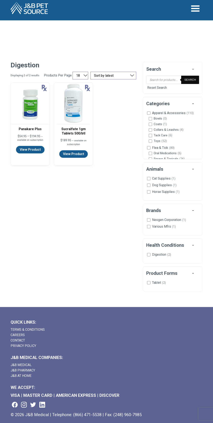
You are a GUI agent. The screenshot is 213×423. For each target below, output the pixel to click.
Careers (18, 335)
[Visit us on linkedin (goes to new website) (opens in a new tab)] (42, 405)
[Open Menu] (195, 8)
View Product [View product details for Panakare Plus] (30, 150)
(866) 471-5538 (87, 414)
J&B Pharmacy (23, 370)
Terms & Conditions (28, 330)
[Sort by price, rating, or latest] (113, 75)
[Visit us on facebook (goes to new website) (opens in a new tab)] (15, 405)
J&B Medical (21, 365)
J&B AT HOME (21, 376)
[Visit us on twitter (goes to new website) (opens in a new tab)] (33, 405)
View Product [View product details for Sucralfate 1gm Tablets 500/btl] (73, 154)
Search (190, 79)
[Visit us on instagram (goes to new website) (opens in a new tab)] (24, 405)
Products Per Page (58, 75)
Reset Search (157, 87)
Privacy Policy (23, 346)
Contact (18, 340)
